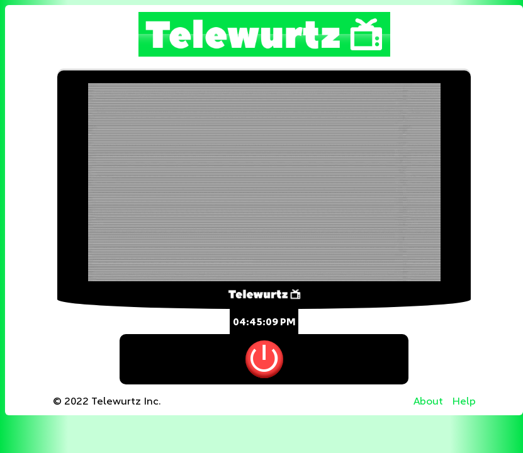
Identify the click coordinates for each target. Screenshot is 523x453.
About (428, 401)
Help (464, 401)
